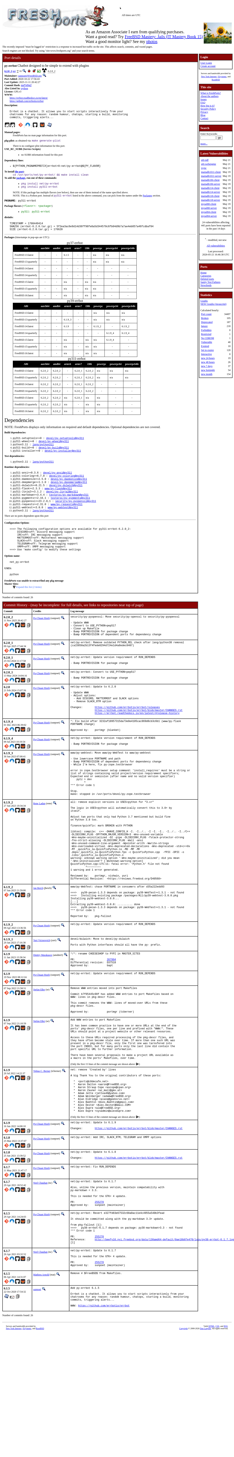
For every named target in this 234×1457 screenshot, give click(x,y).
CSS (217, 1450)
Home (203, 272)
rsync (203, 168)
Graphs (204, 300)
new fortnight (208, 370)
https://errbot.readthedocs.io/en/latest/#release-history (137, 748)
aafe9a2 (26, 85)
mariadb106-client (210, 180)
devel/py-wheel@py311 (53, 450)
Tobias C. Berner (41, 1162)
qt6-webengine (208, 164)
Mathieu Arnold (41, 1394)
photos (151, 41)
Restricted (206, 334)
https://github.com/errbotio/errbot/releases (127, 741)
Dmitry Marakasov (42, 1028)
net (14, 71)
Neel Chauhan (40, 1285)
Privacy (204, 112)
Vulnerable (206, 342)
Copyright (183, 1452)
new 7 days (206, 366)
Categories (205, 275)
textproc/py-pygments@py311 (70, 512)
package (20, 181)
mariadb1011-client (211, 172)
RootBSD (216, 80)
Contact (204, 118)
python (24, 88)
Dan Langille (205, 1452)
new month (206, 374)
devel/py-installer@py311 (63, 461)
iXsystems (222, 76)
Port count (206, 314)
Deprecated (207, 322)
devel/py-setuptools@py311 (65, 447)
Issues (203, 99)
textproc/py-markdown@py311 (69, 509)
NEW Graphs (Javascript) (213, 304)
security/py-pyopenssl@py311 (75, 516)
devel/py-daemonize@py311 (69, 491)
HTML (211, 1450)
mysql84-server (209, 216)
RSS (226, 1450)
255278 (99, 1310)
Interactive (206, 354)
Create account (207, 66)
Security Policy (208, 108)
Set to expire (207, 350)
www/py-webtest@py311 (63, 523)
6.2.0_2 (8, 71)
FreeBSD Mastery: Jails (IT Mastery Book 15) (164, 36)
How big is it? (207, 105)
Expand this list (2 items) (29, 609)
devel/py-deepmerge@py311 (69, 494)
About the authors (209, 96)
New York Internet (209, 76)
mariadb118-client (210, 196)
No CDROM (207, 338)
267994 (111, 1035)
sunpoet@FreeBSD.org (30, 75)
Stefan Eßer (39, 1066)
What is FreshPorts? (210, 93)
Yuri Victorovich (41, 1012)
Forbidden (206, 330)
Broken (204, 318)
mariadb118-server (210, 200)
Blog (202, 115)
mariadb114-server (210, 192)
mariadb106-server (210, 184)
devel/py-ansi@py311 (57, 484)
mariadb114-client (210, 188)
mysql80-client (208, 204)
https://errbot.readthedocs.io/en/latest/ (29, 98)
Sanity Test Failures (210, 282)
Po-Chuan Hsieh (41, 640)
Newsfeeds (206, 285)
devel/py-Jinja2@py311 (62, 505)
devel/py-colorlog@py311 (66, 487)
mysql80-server (209, 208)
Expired (205, 346)
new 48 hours (208, 362)
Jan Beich (38, 953)
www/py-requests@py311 (66, 520)
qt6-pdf (204, 160)
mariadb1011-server (211, 176)
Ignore (204, 326)
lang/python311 (43, 454)
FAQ (202, 102)
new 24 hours (208, 358)
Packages (147, 200)
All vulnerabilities (216, 245)
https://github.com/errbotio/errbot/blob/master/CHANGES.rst (139, 745)
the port (19, 174)
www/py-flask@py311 (58, 502)
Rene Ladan (39, 852)
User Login (206, 62)
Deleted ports (207, 279)
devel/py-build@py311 (53, 457)
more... (204, 143)
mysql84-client (208, 212)
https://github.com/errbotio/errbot (27, 101)
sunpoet (37, 1408)
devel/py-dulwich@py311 (65, 498)
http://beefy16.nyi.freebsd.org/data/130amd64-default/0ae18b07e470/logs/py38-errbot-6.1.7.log (164, 1354)
